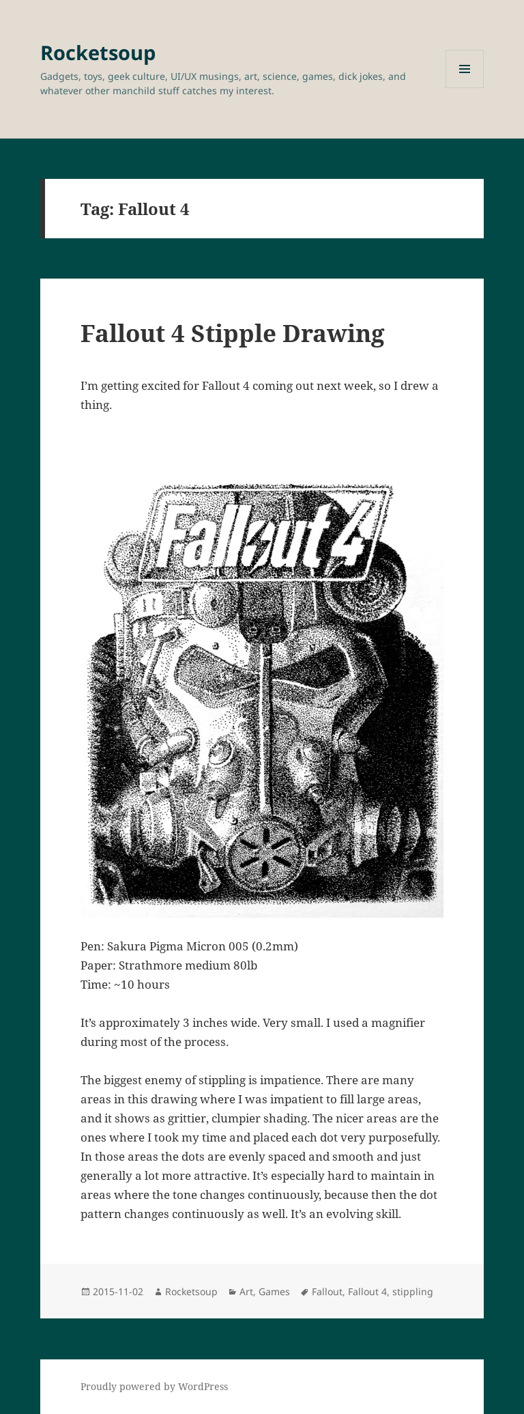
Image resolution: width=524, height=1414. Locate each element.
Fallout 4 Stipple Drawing (233, 333)
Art (246, 1291)
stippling (412, 1291)
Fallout (327, 1291)
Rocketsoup (98, 52)
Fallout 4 (367, 1291)
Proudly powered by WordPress (154, 1386)
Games (274, 1291)
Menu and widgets (465, 87)
